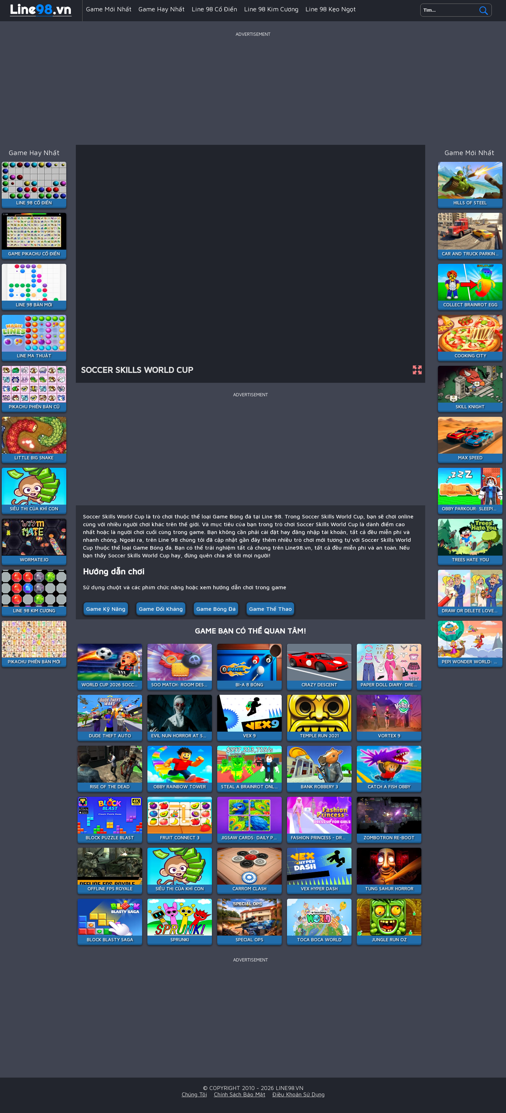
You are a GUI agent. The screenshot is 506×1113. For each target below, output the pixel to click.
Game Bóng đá (216, 609)
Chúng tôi (194, 1094)
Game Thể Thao (270, 609)
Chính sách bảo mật (239, 1094)
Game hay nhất (162, 9)
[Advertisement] (253, 88)
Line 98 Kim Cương (271, 9)
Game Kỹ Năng (105, 609)
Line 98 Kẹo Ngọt (330, 9)
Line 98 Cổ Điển (214, 9)
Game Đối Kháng (161, 609)
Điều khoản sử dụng (298, 1094)
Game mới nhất (108, 9)
